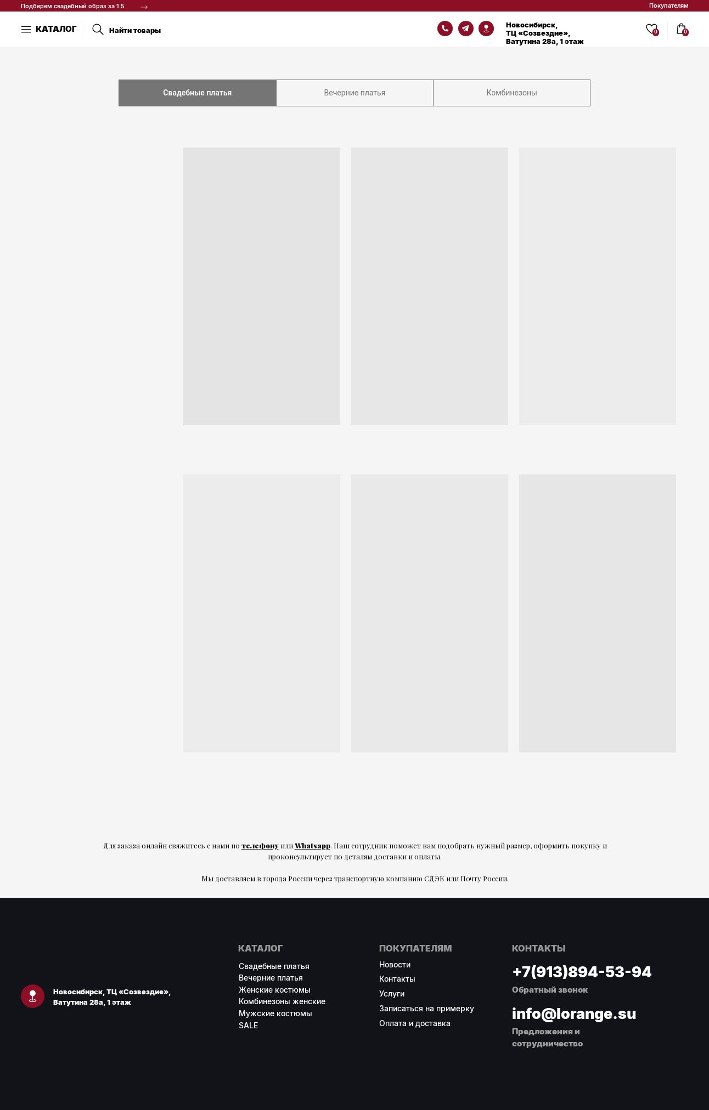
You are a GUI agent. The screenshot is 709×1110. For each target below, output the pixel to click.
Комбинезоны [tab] (511, 92)
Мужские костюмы (275, 1013)
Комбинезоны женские (282, 1001)
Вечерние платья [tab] (355, 92)
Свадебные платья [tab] (197, 92)
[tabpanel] (354, 470)
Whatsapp (312, 845)
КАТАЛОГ (56, 29)
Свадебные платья (274, 966)
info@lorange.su (574, 1013)
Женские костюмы (275, 989)
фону (269, 845)
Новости (394, 964)
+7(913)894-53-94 (582, 972)
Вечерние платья (271, 977)
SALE (248, 1025)
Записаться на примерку (426, 1008)
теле (250, 845)
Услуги (391, 993)
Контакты (397, 978)
